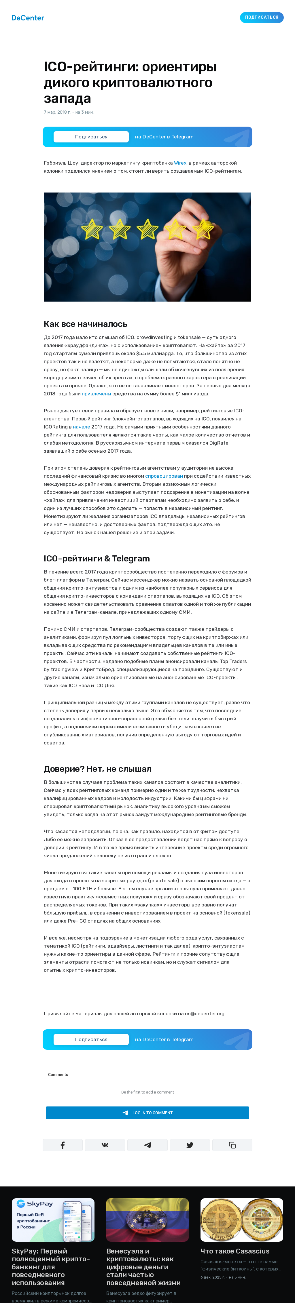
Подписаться (262, 17)
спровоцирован (164, 476)
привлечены (96, 394)
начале (81, 427)
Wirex (180, 163)
